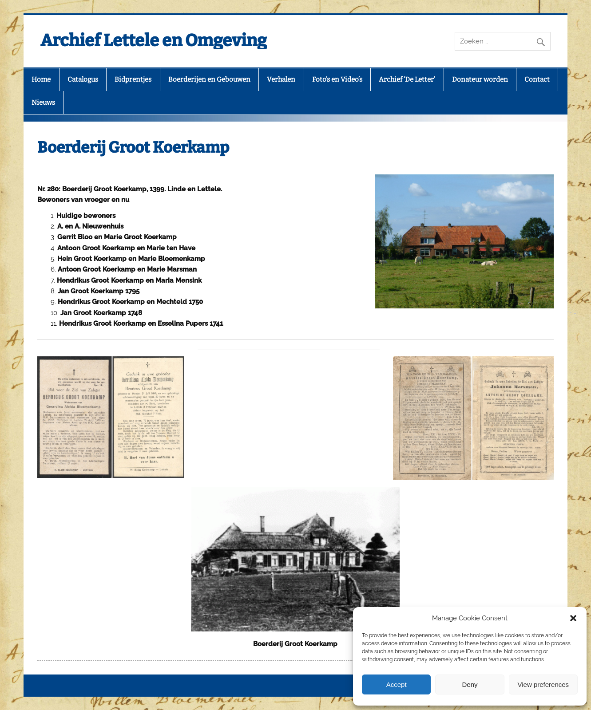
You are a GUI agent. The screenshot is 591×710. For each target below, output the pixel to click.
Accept (396, 684)
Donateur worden (480, 79)
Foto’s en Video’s (337, 79)
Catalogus (82, 79)
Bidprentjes (133, 79)
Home (41, 79)
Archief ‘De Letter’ (407, 79)
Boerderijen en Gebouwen (209, 79)
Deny (469, 684)
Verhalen (281, 79)
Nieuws (43, 102)
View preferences (543, 684)
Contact (537, 79)
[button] (573, 618)
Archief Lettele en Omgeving (153, 40)
